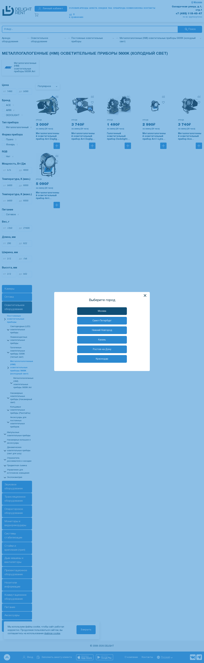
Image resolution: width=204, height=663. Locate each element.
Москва (102, 311)
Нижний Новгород (102, 330)
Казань (102, 340)
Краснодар (102, 359)
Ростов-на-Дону (102, 349)
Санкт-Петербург (102, 321)
